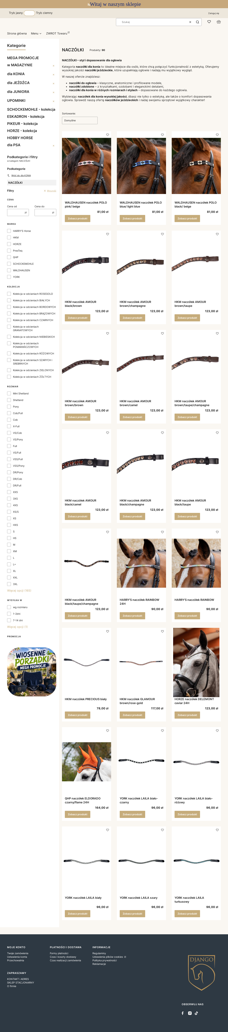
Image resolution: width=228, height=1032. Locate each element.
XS (14, 518)
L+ (14, 564)
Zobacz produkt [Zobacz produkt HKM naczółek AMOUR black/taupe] (187, 516)
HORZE (17, 244)
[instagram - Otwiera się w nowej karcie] (190, 1013)
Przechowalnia (15, 960)
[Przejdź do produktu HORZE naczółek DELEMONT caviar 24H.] (196, 662)
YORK (16, 276)
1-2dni (16, 613)
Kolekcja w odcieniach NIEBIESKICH (34, 336)
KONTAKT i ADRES (18, 978)
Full (15, 446)
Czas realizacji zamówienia (65, 960)
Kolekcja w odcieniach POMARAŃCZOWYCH (26, 345)
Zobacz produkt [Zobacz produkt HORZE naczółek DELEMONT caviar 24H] (187, 714)
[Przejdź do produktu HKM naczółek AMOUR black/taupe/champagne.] (86, 563)
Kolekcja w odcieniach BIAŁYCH (31, 300)
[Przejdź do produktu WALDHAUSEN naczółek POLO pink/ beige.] (86, 166)
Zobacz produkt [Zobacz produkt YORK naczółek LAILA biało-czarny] (132, 814)
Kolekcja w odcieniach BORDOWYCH (34, 306)
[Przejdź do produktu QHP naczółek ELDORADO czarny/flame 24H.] (86, 761)
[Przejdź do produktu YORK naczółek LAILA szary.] (141, 861)
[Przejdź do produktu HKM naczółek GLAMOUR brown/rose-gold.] (141, 662)
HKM (16, 237)
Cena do (39, 206)
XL (14, 570)
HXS (15, 524)
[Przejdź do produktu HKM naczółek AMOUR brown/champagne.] (141, 265)
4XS (15, 505)
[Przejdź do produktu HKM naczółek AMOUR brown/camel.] (141, 364)
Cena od (12, 206)
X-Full (16, 426)
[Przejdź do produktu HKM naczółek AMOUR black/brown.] (86, 265)
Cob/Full (18, 413)
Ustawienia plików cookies (108, 956)
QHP (15, 257)
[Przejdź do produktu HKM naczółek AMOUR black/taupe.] (196, 464)
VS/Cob (17, 432)
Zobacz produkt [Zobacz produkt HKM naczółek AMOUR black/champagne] (132, 516)
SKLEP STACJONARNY (20, 982)
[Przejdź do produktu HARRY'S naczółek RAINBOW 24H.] (141, 563)
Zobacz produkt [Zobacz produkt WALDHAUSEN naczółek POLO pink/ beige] (77, 218)
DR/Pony (18, 472)
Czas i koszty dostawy (63, 956)
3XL (15, 584)
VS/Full (17, 452)
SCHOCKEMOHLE (23, 263)
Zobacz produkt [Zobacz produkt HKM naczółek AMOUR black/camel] (77, 516)
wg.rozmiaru (20, 607)
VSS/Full (18, 459)
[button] (197, 22)
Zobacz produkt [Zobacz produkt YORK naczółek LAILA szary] (132, 913)
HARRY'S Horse (22, 230)
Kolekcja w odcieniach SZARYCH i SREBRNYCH (32, 362)
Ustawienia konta (17, 956)
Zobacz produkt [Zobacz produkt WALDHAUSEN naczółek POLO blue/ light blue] (132, 218)
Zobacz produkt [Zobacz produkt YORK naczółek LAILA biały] (77, 913)
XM (15, 551)
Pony (16, 406)
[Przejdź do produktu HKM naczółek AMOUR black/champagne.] (141, 464)
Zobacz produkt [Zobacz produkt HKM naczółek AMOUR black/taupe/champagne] (77, 615)
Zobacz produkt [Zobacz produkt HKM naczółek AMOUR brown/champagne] (132, 317)
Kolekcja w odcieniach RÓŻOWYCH (33, 353)
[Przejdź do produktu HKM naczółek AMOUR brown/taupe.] (196, 265)
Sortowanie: (69, 113)
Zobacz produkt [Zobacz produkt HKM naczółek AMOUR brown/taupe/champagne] (187, 417)
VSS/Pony (19, 465)
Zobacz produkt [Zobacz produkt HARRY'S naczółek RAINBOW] (187, 615)
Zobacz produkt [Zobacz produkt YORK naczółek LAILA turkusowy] (187, 913)
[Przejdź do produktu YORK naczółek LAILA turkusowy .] (196, 861)
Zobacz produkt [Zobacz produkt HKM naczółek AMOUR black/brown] (77, 317)
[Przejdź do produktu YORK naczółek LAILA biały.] (86, 861)
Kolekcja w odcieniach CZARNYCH (33, 320)
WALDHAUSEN (21, 270)
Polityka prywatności (104, 960)
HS (14, 538)
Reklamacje (99, 963)
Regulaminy (99, 953)
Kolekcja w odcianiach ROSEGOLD (33, 293)
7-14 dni (18, 620)
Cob (15, 419)
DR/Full (17, 485)
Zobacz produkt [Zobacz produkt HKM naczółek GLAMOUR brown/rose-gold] (132, 714)
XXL (15, 577)
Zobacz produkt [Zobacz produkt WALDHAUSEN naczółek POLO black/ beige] (187, 218)
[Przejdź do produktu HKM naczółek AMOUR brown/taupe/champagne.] (196, 364)
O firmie (11, 986)
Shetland (18, 400)
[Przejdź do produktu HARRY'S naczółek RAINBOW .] (196, 563)
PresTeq (17, 250)
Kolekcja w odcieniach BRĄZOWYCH (34, 313)
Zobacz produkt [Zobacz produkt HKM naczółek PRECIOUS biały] (77, 714)
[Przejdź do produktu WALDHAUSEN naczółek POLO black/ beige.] (196, 166)
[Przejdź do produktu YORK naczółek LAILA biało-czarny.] (141, 761)
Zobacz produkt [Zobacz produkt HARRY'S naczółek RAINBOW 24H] (132, 615)
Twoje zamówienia (17, 953)
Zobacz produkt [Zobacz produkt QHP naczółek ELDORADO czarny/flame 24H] (77, 814)
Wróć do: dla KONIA (19, 175)
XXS (15, 492)
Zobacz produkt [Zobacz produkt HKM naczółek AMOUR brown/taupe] (187, 317)
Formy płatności (59, 953)
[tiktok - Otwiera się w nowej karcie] (196, 1013)
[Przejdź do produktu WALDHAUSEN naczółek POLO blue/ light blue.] (141, 166)
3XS (15, 498)
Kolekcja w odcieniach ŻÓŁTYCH (32, 376)
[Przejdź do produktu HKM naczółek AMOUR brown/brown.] (86, 364)
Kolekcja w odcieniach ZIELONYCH (33, 370)
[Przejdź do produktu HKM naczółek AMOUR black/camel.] (86, 464)
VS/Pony (18, 439)
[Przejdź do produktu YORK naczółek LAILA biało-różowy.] (196, 761)
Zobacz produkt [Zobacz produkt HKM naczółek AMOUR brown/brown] (77, 417)
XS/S (16, 511)
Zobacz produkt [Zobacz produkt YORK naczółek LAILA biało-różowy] (187, 814)
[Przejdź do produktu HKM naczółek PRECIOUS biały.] (86, 662)
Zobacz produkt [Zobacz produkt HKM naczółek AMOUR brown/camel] (132, 417)
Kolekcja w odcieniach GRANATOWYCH (26, 328)
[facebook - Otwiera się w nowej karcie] (183, 1013)
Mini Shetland (21, 393)
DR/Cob (17, 478)
